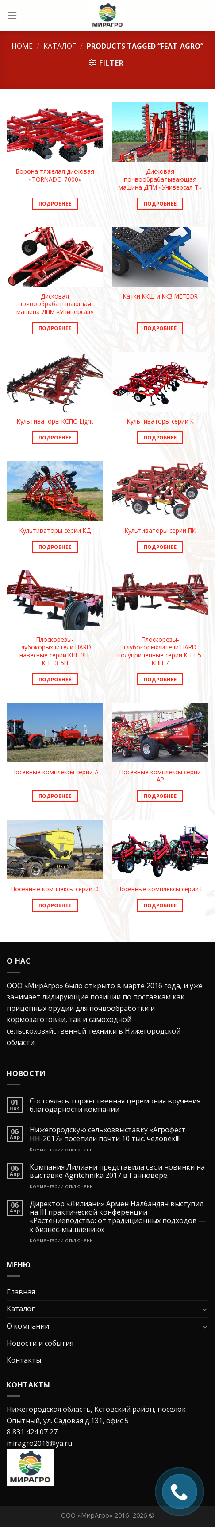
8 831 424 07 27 (32, 1432)
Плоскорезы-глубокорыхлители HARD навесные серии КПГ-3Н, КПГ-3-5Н (55, 651)
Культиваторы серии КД (55, 531)
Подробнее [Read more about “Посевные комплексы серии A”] (54, 796)
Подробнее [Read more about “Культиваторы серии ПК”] (160, 547)
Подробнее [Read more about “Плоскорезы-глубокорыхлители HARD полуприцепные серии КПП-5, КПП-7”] (160, 679)
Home (22, 46)
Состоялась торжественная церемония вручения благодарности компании (115, 1105)
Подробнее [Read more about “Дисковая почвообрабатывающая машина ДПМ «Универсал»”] (54, 328)
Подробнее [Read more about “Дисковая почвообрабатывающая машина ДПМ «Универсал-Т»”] (160, 203)
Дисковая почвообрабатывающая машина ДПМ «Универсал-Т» (160, 179)
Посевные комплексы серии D (55, 889)
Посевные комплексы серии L (160, 889)
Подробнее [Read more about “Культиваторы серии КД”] (54, 547)
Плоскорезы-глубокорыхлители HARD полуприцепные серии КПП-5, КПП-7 (160, 651)
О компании (28, 1326)
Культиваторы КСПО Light (55, 421)
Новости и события (40, 1343)
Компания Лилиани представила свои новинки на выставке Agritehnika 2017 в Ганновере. (117, 1171)
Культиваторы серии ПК (160, 531)
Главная (21, 1292)
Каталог (59, 46)
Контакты (24, 1360)
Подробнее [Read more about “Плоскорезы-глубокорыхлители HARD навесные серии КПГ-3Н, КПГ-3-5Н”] (54, 679)
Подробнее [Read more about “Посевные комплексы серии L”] (160, 905)
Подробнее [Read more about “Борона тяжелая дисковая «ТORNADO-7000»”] (54, 203)
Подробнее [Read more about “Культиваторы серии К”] (160, 437)
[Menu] (12, 15)
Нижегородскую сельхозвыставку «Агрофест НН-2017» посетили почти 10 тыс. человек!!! (107, 1134)
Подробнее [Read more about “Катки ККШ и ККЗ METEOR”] (160, 328)
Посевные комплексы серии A (55, 772)
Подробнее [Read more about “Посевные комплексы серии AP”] (160, 796)
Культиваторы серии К (160, 421)
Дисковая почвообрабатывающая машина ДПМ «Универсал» (54, 304)
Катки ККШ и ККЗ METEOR (160, 296)
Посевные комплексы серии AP (160, 776)
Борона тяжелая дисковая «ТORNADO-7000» (55, 175)
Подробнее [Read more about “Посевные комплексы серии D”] (54, 905)
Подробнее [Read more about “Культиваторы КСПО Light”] (54, 437)
